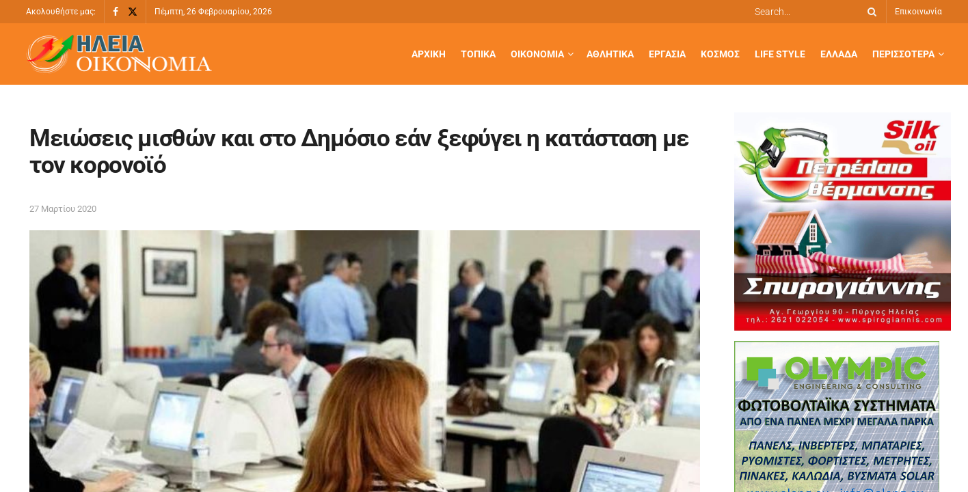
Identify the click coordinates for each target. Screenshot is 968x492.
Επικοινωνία (918, 11)
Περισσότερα (903, 54)
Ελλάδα (838, 54)
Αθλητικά (610, 54)
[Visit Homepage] (119, 54)
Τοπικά (478, 54)
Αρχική (429, 54)
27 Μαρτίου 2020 (62, 209)
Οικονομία (537, 54)
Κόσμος (720, 54)
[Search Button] (869, 11)
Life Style (780, 54)
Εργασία (667, 54)
